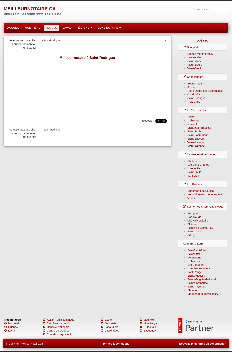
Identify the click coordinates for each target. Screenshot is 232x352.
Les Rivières (192, 184)
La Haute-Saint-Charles (199, 154)
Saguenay (148, 330)
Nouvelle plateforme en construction (202, 343)
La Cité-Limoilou (195, 110)
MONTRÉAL (32, 27)
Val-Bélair (193, 175)
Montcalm (193, 124)
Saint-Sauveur (196, 138)
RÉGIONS (84, 27)
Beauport (190, 47)
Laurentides (194, 57)
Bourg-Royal (194, 83)
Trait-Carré (193, 101)
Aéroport (192, 213)
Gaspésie (108, 323)
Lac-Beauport (195, 264)
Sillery (191, 235)
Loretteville (194, 168)
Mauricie (147, 319)
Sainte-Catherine (197, 282)
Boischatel (193, 253)
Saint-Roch (194, 131)
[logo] (32, 10)
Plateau (192, 224)
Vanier (191, 198)
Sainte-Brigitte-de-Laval (201, 279)
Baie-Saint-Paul (196, 250)
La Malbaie (194, 261)
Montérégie (148, 323)
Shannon (192, 290)
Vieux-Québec (196, 145)
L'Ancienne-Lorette (198, 268)
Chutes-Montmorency (200, 53)
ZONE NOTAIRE (109, 27)
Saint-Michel (194, 61)
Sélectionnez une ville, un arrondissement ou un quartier (22, 44)
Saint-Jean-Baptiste (199, 127)
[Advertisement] (87, 88)
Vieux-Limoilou (196, 142)
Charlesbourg (193, 76)
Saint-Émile (194, 171)
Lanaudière (109, 326)
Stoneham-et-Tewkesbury (202, 293)
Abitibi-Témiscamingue (58, 319)
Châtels (192, 161)
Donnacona (194, 257)
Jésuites (192, 87)
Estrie (106, 319)
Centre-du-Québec (56, 330)
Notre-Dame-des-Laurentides (205, 90)
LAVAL (67, 27)
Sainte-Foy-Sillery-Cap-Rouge (203, 206)
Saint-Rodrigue (196, 98)
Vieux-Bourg (194, 64)
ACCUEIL (13, 27)
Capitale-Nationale (56, 326)
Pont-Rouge (194, 272)
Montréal (11, 323)
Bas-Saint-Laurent (56, 323)
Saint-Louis (194, 231)
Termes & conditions (116, 343)
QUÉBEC (51, 27)
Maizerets (193, 120)
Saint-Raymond (196, 286)
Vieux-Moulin (195, 68)
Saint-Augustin (196, 275)
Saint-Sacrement (197, 134)
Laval (9, 330)
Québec (11, 326)
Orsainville (193, 94)
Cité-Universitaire (197, 220)
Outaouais (148, 326)
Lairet (190, 116)
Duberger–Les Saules (200, 190)
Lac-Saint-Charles (198, 164)
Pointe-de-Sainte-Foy (200, 227)
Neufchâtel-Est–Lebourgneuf (204, 194)
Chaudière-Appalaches (58, 334)
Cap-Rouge (194, 216)
